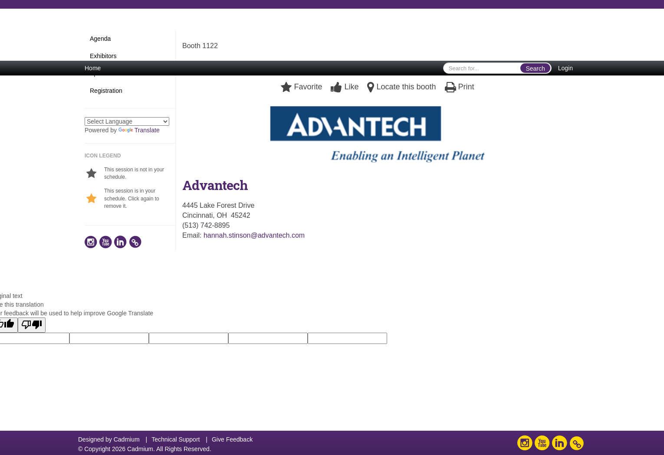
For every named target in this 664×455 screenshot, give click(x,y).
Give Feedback (232, 439)
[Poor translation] (32, 325)
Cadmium (127, 439)
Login (565, 68)
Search (535, 68)
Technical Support (175, 439)
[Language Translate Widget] (127, 121)
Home (93, 68)
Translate (139, 130)
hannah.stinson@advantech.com (254, 235)
